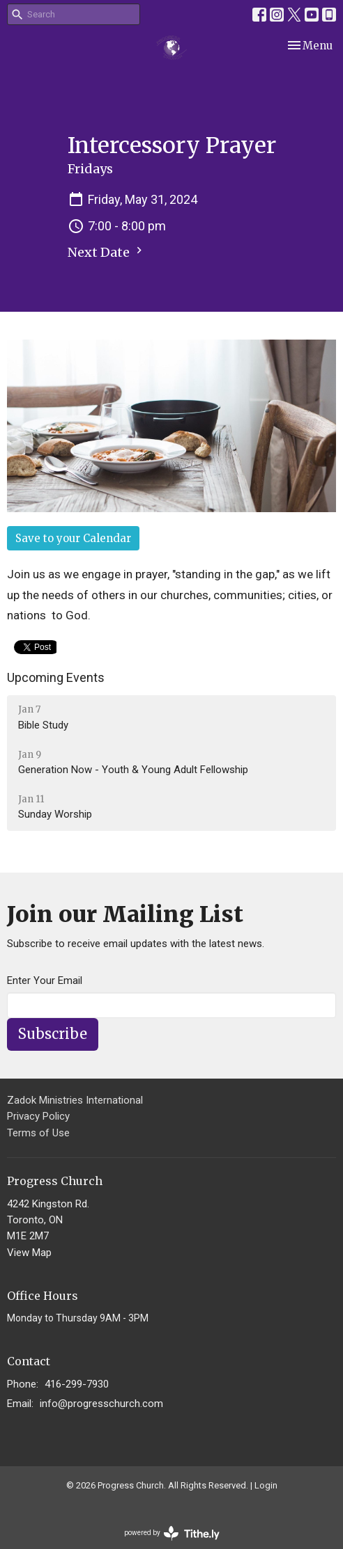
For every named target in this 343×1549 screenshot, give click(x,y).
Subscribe (52, 1033)
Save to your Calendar (73, 538)
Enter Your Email (44, 980)
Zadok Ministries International (75, 1100)
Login (265, 1485)
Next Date (107, 252)
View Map (29, 1252)
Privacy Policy (38, 1116)
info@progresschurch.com (101, 1403)
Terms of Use (38, 1133)
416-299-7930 (77, 1384)
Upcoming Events (56, 677)
